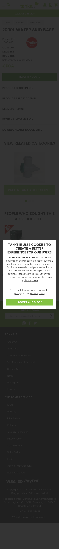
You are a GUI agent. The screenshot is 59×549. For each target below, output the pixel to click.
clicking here (31, 280)
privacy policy (37, 293)
